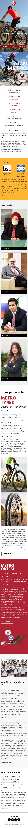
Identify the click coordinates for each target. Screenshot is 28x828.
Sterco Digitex (21, 824)
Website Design (7, 824)
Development (14, 824)
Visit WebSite (8, 554)
